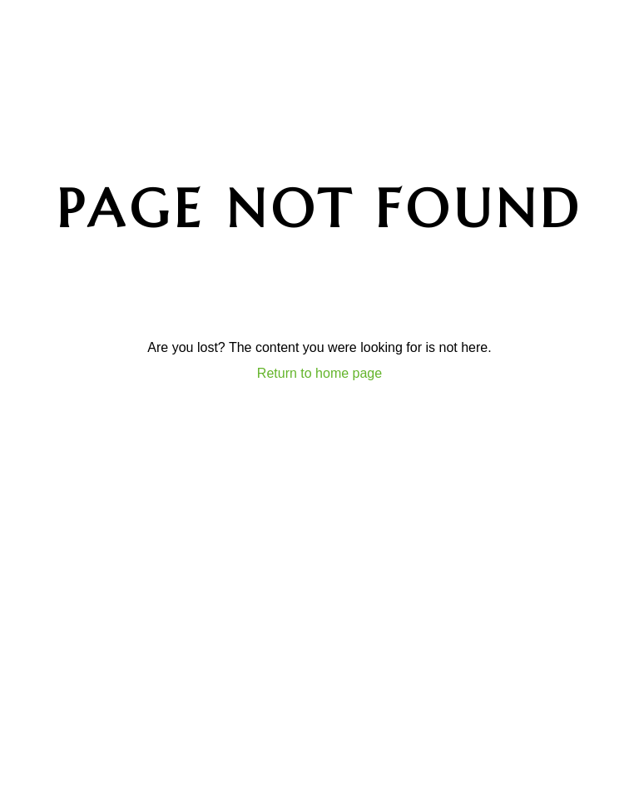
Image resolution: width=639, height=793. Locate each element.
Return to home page (319, 373)
